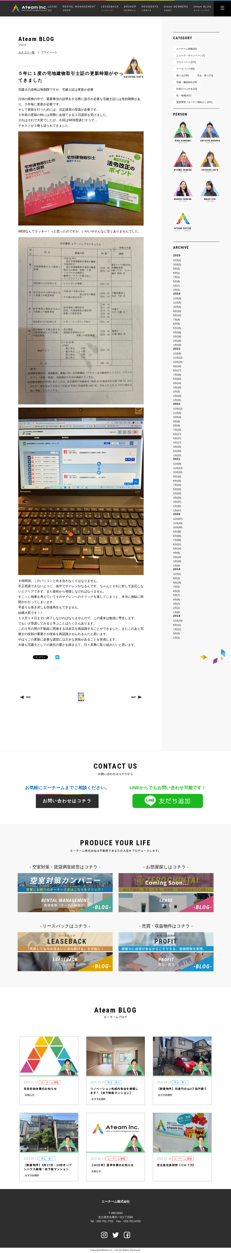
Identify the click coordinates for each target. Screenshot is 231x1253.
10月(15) (177, 362)
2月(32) (177, 506)
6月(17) (177, 434)
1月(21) (177, 400)
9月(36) (177, 531)
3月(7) (176, 603)
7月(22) (177, 485)
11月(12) (177, 357)
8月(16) (177, 582)
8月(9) (176, 425)
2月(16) (177, 340)
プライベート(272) (186, 62)
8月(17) (177, 370)
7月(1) (176, 277)
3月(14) (177, 557)
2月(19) (177, 561)
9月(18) (177, 366)
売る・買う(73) (205, 75)
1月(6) (176, 565)
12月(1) (177, 260)
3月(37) (177, 501)
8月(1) (176, 273)
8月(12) (177, 315)
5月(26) (177, 493)
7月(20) (177, 374)
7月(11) (177, 629)
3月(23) (177, 446)
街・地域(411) (183, 95)
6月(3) (176, 591)
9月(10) (177, 311)
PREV (28, 697)
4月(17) (177, 442)
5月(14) (177, 383)
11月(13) (177, 468)
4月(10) (177, 387)
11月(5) (177, 302)
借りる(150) (182, 75)
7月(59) (177, 540)
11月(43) (177, 523)
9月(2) (176, 268)
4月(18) (177, 332)
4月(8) (176, 552)
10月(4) (177, 307)
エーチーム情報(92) (186, 48)
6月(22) (177, 489)
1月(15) (177, 455)
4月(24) (177, 497)
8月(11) (177, 625)
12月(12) (177, 408)
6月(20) (177, 379)
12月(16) (177, 620)
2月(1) (176, 289)
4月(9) (176, 599)
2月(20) (177, 451)
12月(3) (177, 298)
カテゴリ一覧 (26, 52)
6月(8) (176, 281)
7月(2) (176, 586)
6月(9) (176, 323)
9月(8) (176, 421)
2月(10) (177, 396)
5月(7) (176, 285)
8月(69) (177, 536)
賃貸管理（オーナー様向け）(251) (194, 102)
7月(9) (176, 319)
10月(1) (177, 264)
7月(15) (177, 430)
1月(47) (177, 510)
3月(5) (176, 391)
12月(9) (177, 463)
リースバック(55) (185, 68)
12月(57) (177, 519)
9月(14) (177, 476)
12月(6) (177, 353)
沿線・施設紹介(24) (186, 82)
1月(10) (177, 345)
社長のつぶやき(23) (186, 88)
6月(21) (177, 544)
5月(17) (177, 438)
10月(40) (177, 527)
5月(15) (177, 328)
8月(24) (177, 481)
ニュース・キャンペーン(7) (190, 55)
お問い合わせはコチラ (67, 801)
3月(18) (177, 336)
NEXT (133, 697)
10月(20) (177, 472)
